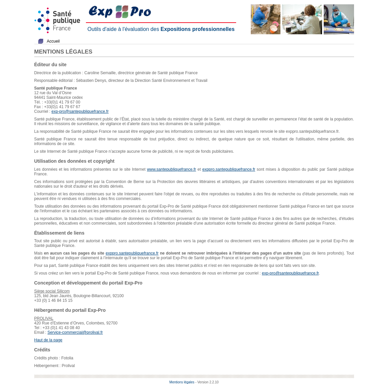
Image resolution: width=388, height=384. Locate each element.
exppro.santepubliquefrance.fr (228, 169)
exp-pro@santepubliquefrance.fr (80, 111)
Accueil (53, 41)
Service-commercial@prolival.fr (75, 332)
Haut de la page (48, 340)
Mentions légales (182, 382)
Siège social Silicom (52, 291)
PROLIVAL (44, 318)
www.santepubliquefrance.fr (171, 169)
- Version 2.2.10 (206, 382)
